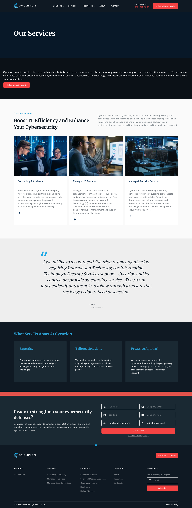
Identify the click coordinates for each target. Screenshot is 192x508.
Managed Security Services (59, 483)
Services (73, 5)
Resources (89, 5)
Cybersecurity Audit (17, 85)
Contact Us (118, 483)
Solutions (58, 5)
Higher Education (87, 491)
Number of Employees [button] (119, 423)
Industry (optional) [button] (156, 423)
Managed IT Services (56, 479)
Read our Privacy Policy (138, 435)
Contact (115, 5)
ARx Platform (19, 475)
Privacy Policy (172, 504)
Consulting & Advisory (56, 475)
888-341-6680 (142, 7)
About (103, 5)
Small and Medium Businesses (93, 479)
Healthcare (85, 487)
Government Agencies (89, 483)
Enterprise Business (88, 475)
